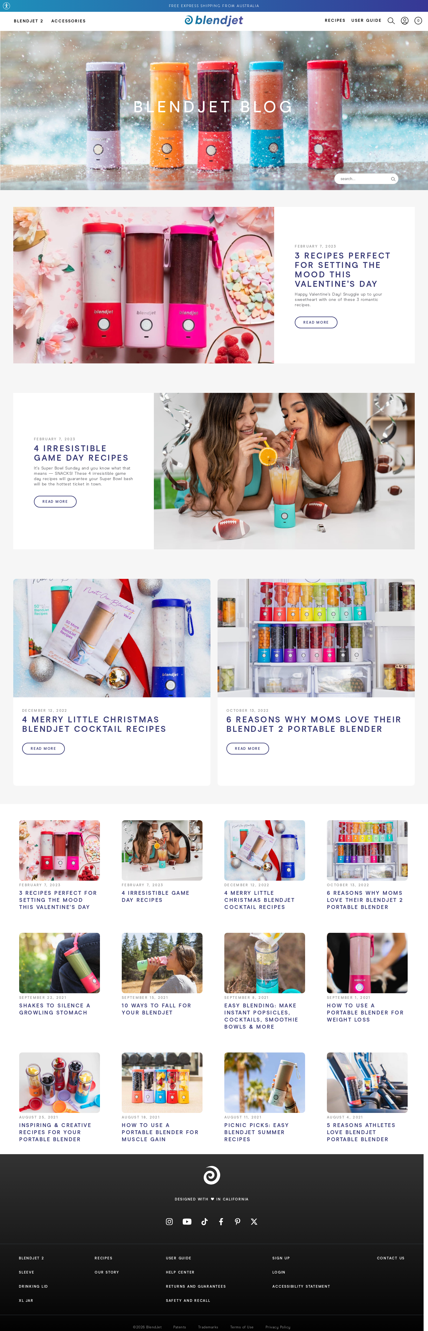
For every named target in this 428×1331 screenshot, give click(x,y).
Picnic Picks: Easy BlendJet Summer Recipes (256, 1132)
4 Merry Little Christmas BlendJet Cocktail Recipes (259, 900)
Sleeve (26, 1272)
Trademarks (208, 1327)
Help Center (180, 1272)
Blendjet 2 (31, 1258)
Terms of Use (242, 1327)
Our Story (107, 1272)
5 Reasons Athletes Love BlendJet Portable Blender (361, 1132)
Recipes (335, 20)
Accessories (68, 21)
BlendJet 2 (28, 21)
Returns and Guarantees (196, 1286)
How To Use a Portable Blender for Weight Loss (365, 1012)
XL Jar (26, 1301)
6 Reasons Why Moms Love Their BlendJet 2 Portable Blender (365, 900)
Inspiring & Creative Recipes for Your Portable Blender (55, 1132)
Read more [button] (316, 322)
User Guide (366, 20)
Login (279, 1272)
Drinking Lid (33, 1286)
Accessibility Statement (301, 1286)
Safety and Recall (188, 1301)
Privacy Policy (278, 1327)
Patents (179, 1327)
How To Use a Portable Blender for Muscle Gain (160, 1132)
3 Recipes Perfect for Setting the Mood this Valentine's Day (58, 900)
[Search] (388, 20)
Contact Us (391, 1258)
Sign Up (281, 1258)
